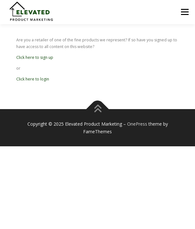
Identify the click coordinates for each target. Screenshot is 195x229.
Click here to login (32, 79)
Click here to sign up (34, 57)
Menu (184, 12)
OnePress (137, 124)
